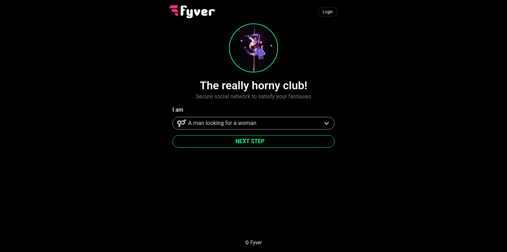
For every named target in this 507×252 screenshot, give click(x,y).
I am (177, 109)
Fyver (256, 242)
